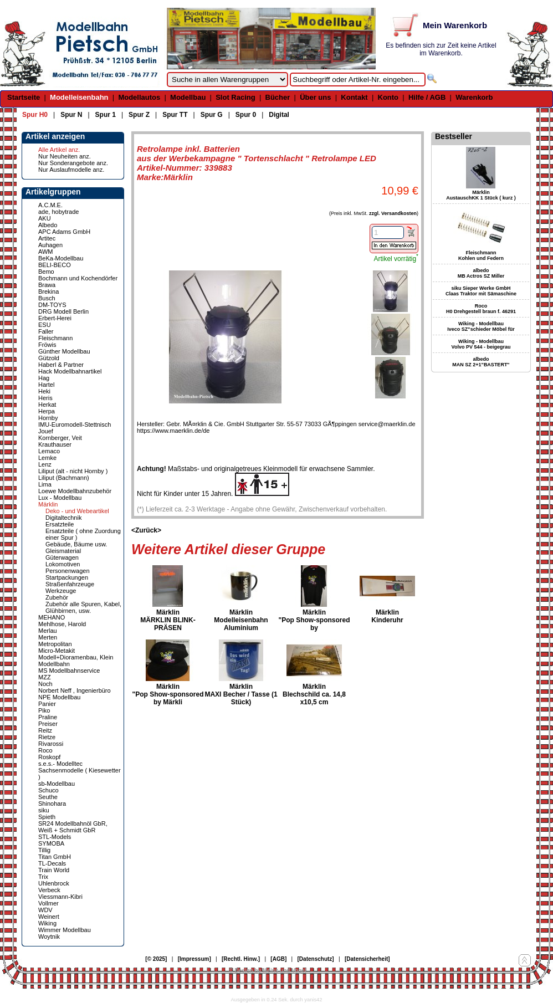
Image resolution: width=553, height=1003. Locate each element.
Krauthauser (54, 444)
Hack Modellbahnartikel (69, 371)
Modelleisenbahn (79, 97)
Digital (279, 115)
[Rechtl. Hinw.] (241, 959)
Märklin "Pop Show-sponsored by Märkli (167, 694)
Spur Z (139, 115)
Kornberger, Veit (60, 437)
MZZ (44, 677)
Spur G (212, 115)
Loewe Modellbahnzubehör (74, 491)
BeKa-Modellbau (60, 258)
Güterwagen (62, 557)
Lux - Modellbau (59, 497)
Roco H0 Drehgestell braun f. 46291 (481, 308)
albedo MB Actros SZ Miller (481, 273)
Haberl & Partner (61, 364)
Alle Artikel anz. (59, 149)
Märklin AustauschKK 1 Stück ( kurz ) (481, 195)
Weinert (48, 916)
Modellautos (139, 97)
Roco (45, 750)
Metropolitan (55, 644)
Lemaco (49, 451)
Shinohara (52, 803)
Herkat (47, 404)
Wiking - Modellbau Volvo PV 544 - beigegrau (481, 344)
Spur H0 (35, 115)
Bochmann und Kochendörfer (77, 278)
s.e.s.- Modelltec (60, 763)
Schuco (48, 790)
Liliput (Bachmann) (63, 477)
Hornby (48, 417)
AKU (44, 218)
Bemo (46, 271)
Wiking (47, 923)
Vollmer (48, 903)
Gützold (48, 358)
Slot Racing (235, 97)
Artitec (46, 238)
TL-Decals (52, 863)
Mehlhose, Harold (62, 624)
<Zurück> (146, 530)
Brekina (48, 291)
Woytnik (49, 936)
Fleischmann (55, 338)
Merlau (47, 630)
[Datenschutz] (316, 959)
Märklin (48, 504)
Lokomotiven (62, 564)
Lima (45, 484)
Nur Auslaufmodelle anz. (71, 169)
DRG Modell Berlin (63, 311)
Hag (43, 378)
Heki (44, 391)
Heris (45, 398)
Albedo (47, 225)
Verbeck (49, 890)
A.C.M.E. (50, 205)
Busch (46, 298)
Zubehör (56, 597)
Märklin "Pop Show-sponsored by (314, 620)
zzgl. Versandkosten (393, 213)
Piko (44, 710)
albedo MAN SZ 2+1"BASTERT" (480, 361)
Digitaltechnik (63, 517)
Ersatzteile (59, 524)
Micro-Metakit (56, 650)
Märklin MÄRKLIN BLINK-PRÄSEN (167, 620)
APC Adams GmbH (64, 231)
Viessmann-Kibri (60, 896)
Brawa (46, 285)
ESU (44, 324)
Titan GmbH (54, 856)
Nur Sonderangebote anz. (73, 163)
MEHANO (51, 617)
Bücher (277, 97)
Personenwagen (67, 570)
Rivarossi (50, 743)
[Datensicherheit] (367, 959)
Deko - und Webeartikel (77, 511)
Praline (47, 717)
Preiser (48, 723)
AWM (45, 251)
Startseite (23, 97)
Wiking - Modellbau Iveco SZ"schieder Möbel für (480, 326)
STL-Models (54, 836)
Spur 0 (245, 115)
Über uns (315, 97)
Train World (53, 870)
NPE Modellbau (59, 697)
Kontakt (354, 97)
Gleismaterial (63, 550)
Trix (43, 876)
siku (43, 810)
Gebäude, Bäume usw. (76, 544)
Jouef (45, 431)
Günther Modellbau (64, 351)
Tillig (44, 850)
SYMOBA (51, 843)
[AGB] (278, 959)
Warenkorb (474, 97)
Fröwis (47, 344)
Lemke (47, 457)
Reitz (45, 730)
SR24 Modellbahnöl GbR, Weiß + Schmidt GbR (72, 826)
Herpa (46, 411)
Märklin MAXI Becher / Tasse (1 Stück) (240, 694)
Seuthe (48, 797)
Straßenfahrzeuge (69, 584)
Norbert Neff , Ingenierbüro (74, 690)
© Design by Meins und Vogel (267, 971)
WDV (45, 910)
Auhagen (50, 245)
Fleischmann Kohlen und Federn (481, 255)
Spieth (46, 816)
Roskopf (49, 757)
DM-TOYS (52, 304)
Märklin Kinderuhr (387, 616)
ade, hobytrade (58, 211)
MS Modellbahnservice (69, 670)
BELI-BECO (54, 265)
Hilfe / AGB (427, 97)
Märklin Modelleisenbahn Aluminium (241, 620)
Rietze (46, 737)
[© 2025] (156, 959)
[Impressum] (194, 959)
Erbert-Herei (54, 318)
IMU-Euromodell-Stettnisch (74, 424)
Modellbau (188, 97)
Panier (47, 703)
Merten (47, 637)
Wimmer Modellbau (64, 930)
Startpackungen (66, 577)
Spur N (71, 115)
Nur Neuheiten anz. (64, 156)
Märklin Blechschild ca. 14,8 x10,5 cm (314, 694)
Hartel (46, 384)
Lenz (45, 464)
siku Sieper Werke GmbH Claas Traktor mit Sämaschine (481, 290)
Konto (388, 97)
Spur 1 (105, 115)
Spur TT (174, 115)
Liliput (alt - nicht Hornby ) (72, 471)
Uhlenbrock (53, 883)
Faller (46, 331)
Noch (45, 683)
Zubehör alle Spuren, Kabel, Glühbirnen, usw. (83, 607)
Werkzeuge (60, 590)
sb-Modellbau (56, 783)
